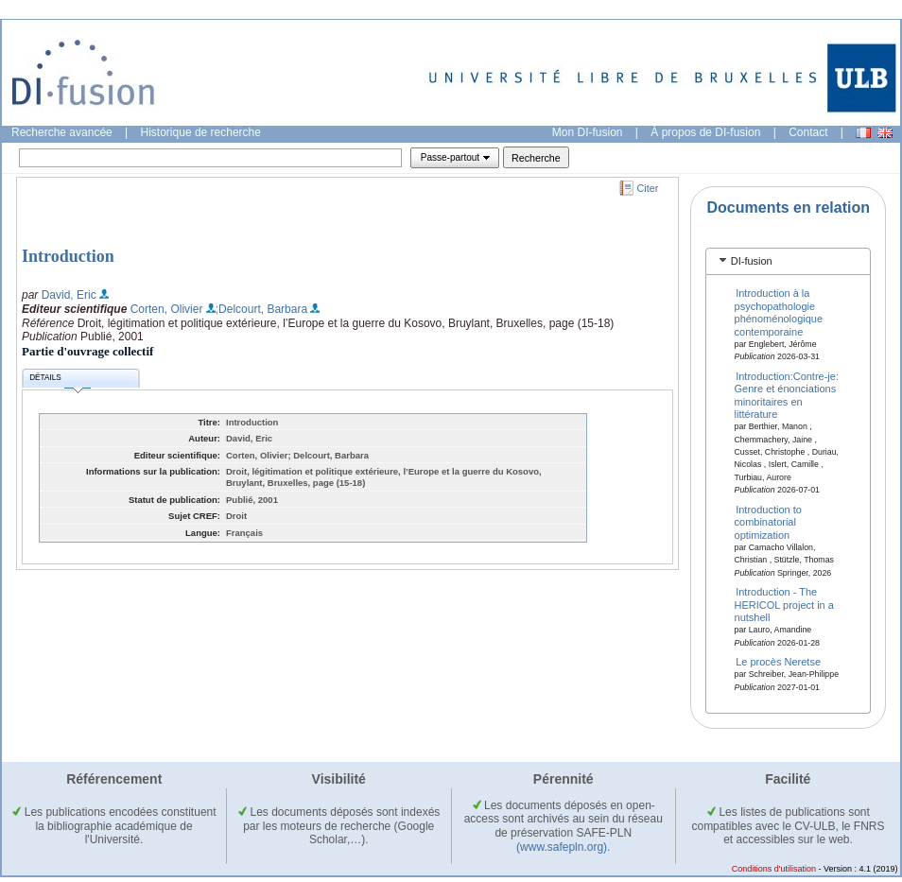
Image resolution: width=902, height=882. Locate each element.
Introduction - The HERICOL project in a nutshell (784, 604)
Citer (648, 188)
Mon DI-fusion (587, 132)
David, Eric (69, 295)
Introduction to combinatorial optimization (768, 522)
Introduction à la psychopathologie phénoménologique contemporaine (779, 312)
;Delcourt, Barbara (261, 309)
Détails (59, 380)
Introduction (68, 256)
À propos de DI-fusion (705, 132)
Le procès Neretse (778, 661)
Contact (808, 132)
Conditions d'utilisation (774, 868)
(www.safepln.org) (561, 847)
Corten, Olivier (166, 309)
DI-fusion (751, 261)
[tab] (788, 261)
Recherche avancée (62, 132)
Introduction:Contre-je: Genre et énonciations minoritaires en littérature (787, 395)
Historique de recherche (201, 132)
